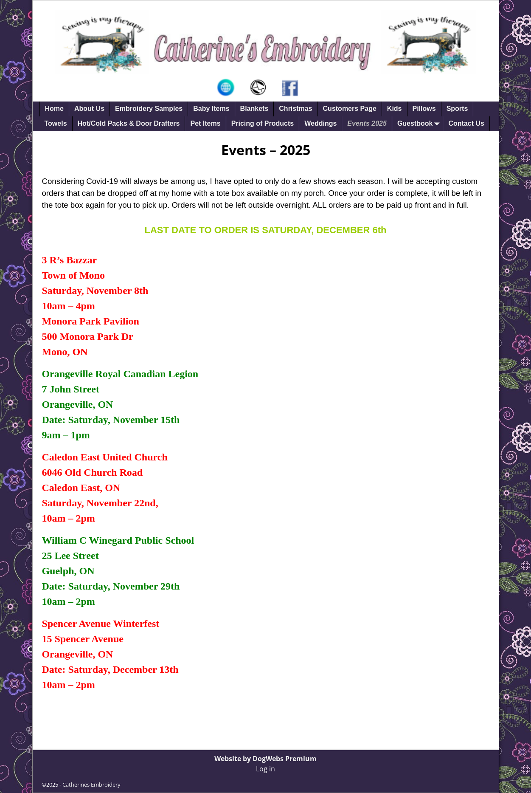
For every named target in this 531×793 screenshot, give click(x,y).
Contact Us (466, 123)
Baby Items (211, 108)
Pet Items (205, 123)
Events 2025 (367, 123)
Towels (56, 123)
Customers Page (349, 108)
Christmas (295, 108)
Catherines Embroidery (91, 784)
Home (54, 108)
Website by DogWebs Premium (265, 758)
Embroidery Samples (149, 108)
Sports (457, 108)
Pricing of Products (262, 123)
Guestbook (420, 123)
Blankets (254, 108)
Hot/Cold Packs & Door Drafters (129, 123)
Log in (265, 768)
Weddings (320, 123)
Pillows (424, 108)
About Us (89, 108)
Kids (394, 108)
